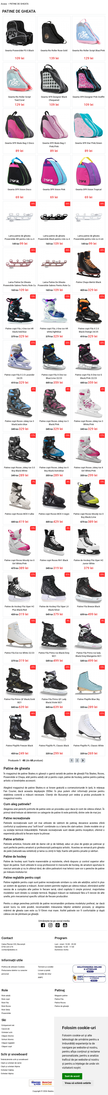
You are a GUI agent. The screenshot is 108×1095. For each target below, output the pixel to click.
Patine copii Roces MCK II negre (54, 514)
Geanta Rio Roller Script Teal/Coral (19, 98)
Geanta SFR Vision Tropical (89, 189)
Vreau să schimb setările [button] (78, 1083)
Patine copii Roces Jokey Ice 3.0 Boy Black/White (19, 469)
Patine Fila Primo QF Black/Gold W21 (19, 701)
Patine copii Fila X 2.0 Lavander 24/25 (20, 376)
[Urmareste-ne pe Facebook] (43, 926)
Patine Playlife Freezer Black (19, 745)
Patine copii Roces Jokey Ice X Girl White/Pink (88, 469)
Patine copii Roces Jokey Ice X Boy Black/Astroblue (54, 469)
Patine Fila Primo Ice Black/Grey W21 (54, 654)
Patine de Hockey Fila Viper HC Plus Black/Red (19, 608)
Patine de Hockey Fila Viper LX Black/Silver (54, 608)
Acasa (4, 4)
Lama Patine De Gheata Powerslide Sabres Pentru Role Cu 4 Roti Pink (19, 284)
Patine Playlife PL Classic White (88, 745)
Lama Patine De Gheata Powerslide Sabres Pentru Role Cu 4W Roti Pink (54, 284)
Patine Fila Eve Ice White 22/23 (19, 653)
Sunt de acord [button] (72, 1076)
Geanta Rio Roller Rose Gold (54, 50)
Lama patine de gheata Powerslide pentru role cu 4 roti (88, 237)
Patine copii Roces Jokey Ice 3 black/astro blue (19, 423)
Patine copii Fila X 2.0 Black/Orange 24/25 (88, 330)
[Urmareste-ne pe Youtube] (65, 926)
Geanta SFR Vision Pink (54, 189)
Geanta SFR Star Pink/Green (88, 143)
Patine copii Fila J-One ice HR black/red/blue (19, 330)
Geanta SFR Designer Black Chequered (54, 98)
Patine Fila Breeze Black (88, 606)
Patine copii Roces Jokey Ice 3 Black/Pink (53, 423)
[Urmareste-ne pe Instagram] (50, 926)
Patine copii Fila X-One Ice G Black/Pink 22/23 (88, 376)
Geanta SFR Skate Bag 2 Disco (19, 143)
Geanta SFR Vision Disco (19, 189)
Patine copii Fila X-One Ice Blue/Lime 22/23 (54, 376)
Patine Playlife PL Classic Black (54, 745)
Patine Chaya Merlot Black (88, 282)
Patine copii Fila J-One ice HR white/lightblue (54, 330)
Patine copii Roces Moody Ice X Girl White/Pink (19, 562)
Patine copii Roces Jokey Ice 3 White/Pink (88, 423)
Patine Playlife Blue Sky (88, 699)
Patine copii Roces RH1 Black (54, 560)
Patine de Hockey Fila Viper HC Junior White (88, 562)
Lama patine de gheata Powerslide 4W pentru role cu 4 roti (19, 238)
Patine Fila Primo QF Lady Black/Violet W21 (54, 701)
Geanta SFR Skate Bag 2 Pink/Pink (54, 145)
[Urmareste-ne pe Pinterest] (57, 926)
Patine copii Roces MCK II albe (19, 514)
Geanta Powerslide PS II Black (19, 50)
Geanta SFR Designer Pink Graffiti (88, 97)
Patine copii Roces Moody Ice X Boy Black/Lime (88, 515)
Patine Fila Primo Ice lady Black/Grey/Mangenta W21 (89, 654)
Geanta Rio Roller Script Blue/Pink (88, 50)
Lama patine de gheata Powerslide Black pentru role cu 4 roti (54, 238)
